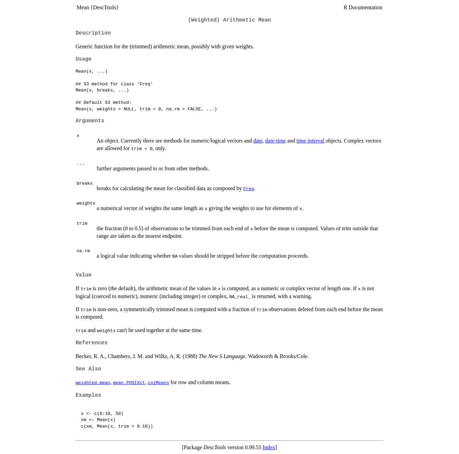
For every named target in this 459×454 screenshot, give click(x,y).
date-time (275, 141)
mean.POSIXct (129, 382)
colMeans (158, 382)
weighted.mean (93, 382)
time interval (310, 141)
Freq (248, 188)
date (258, 141)
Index (269, 447)
